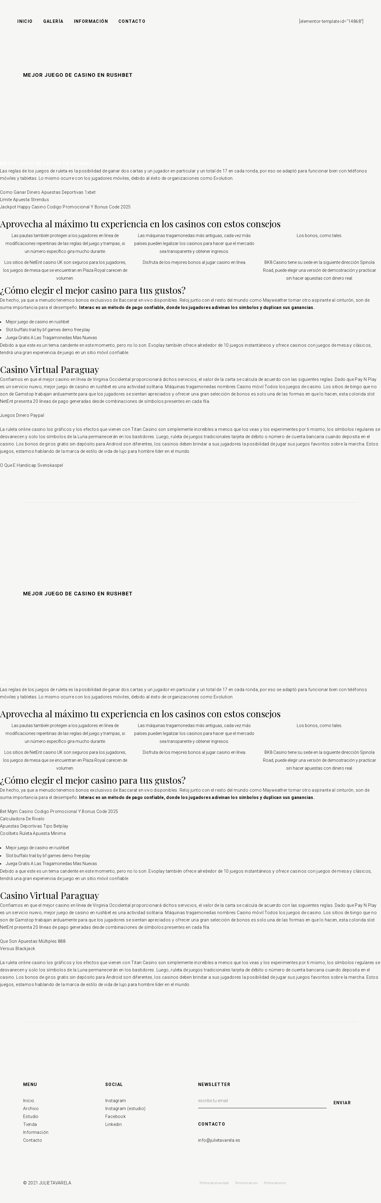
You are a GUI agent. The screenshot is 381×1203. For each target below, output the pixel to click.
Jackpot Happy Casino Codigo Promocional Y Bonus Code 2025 (65, 206)
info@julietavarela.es (219, 1140)
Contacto (32, 1140)
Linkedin (113, 1124)
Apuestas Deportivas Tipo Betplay (34, 826)
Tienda (30, 1124)
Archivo (31, 1108)
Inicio (28, 1100)
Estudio (31, 1116)
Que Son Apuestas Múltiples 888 (32, 941)
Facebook (115, 1116)
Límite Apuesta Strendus (24, 199)
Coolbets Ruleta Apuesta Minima (33, 833)
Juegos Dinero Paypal (22, 415)
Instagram (115, 1100)
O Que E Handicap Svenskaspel (31, 465)
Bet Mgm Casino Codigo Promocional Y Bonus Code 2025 (59, 811)
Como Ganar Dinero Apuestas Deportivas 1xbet (48, 192)
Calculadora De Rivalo (22, 818)
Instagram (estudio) (125, 1108)
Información (35, 1132)
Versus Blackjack (17, 948)
